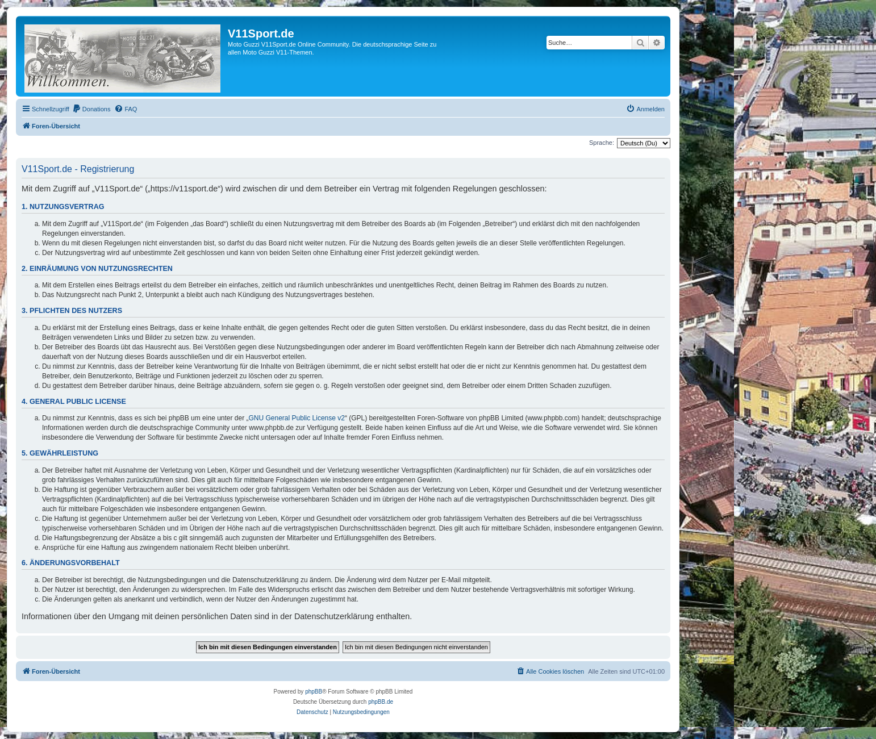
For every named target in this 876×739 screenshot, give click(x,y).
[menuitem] (91, 109)
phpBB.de (380, 702)
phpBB (313, 691)
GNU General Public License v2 (297, 418)
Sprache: (601, 142)
